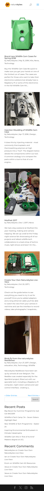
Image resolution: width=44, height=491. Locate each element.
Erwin (6, 463)
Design (33, 134)
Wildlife (32, 365)
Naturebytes (12, 60)
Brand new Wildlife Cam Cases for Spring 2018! (20, 57)
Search (35, 399)
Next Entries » (34, 395)
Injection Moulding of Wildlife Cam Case (20, 131)
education (8, 365)
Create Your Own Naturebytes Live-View (21, 281)
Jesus (6, 467)
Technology (9, 63)
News (36, 60)
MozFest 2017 (10, 220)
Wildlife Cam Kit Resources (24, 463)
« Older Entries (10, 395)
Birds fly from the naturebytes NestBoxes (18, 359)
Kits (31, 60)
